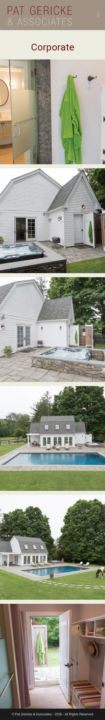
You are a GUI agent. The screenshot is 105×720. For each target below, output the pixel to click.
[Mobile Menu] (98, 15)
